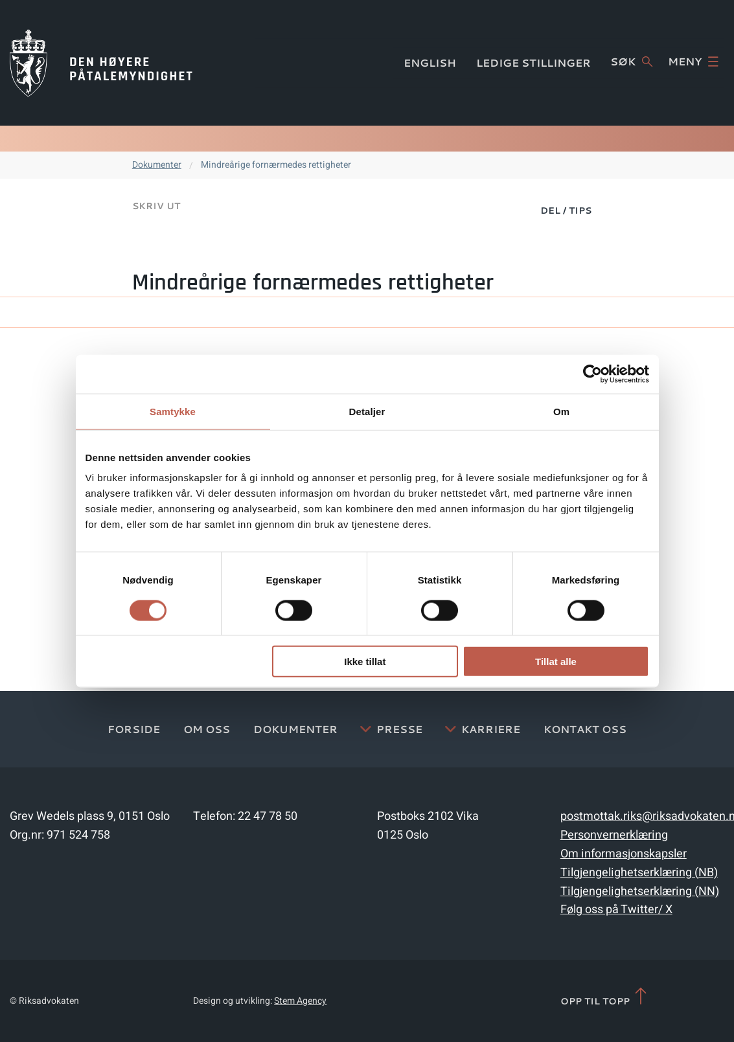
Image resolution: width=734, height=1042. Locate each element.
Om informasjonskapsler (623, 854)
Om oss (206, 728)
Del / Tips (565, 210)
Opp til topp (604, 997)
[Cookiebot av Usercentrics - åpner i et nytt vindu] (592, 373)
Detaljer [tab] (367, 410)
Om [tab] (561, 410)
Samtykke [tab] (173, 410)
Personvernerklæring (614, 835)
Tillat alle (556, 661)
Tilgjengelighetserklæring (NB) (639, 872)
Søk (631, 61)
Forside (134, 728)
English (430, 62)
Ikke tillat (364, 661)
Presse (399, 728)
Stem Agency (300, 1001)
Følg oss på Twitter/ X (616, 909)
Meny (693, 61)
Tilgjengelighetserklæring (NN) (639, 891)
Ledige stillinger (533, 62)
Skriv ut (156, 205)
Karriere (490, 728)
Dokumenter (156, 165)
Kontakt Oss (585, 728)
